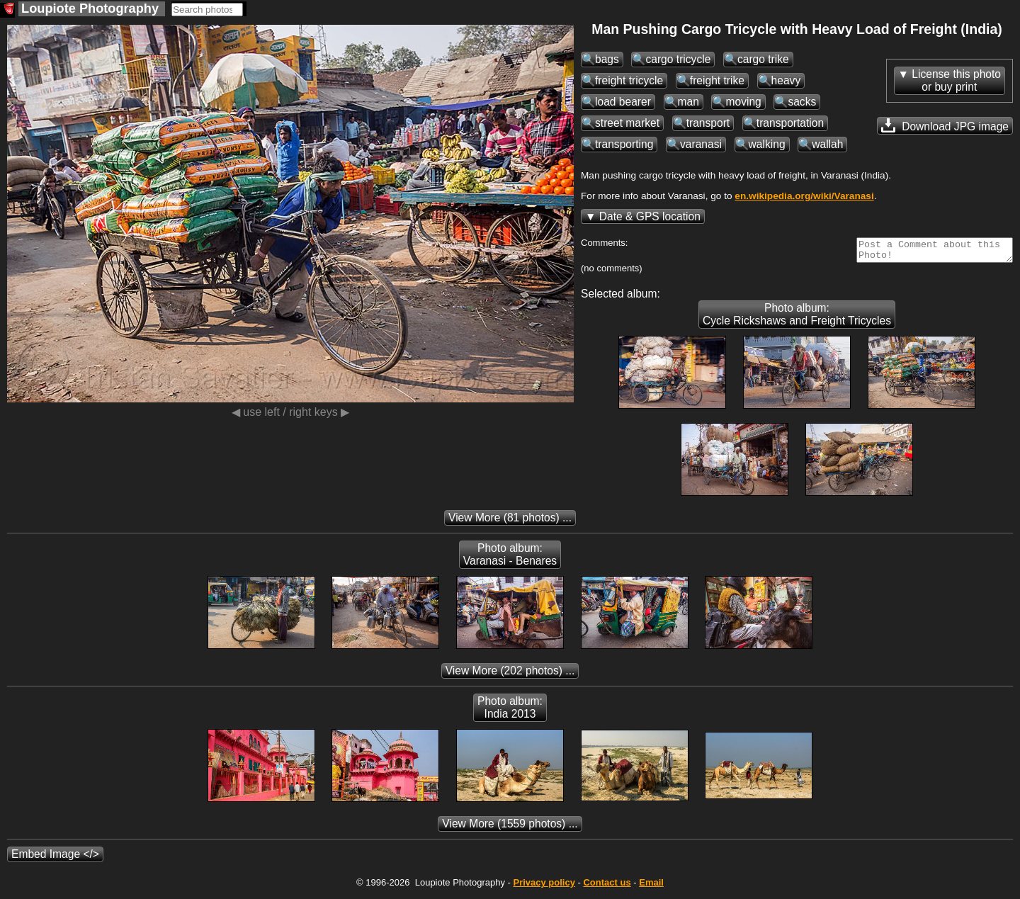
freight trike (717, 80)
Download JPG (945, 125)
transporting (624, 144)
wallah (827, 144)
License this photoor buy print (956, 80)
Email (651, 886)
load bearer (623, 102)
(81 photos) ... (510, 522)
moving (743, 102)
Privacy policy (543, 886)
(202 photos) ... (510, 675)
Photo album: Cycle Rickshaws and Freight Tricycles (797, 318)
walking (767, 144)
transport (708, 123)
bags (607, 59)
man (688, 102)
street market (627, 123)
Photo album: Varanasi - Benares (510, 558)
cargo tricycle (677, 59)
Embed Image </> (55, 858)
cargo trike (763, 59)
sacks (802, 102)
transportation (790, 123)
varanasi (701, 144)
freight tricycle (629, 80)
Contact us (606, 886)
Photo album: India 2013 (510, 711)
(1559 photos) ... (509, 828)
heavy (786, 80)
